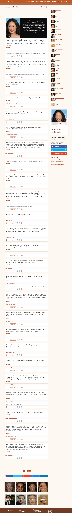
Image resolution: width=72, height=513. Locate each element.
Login (62, 1)
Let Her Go (8, 283)
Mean (9, 455)
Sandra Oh (8, 47)
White (7, 237)
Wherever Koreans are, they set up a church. (19, 214)
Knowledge (57, 164)
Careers (12, 321)
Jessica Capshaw (58, 68)
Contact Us (50, 510)
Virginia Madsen (58, 93)
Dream (61, 163)
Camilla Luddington (59, 88)
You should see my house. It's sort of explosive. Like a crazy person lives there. (25, 361)
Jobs (6, 153)
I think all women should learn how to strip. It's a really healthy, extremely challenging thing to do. (24, 127)
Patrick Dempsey (58, 29)
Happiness (62, 164)
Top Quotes (54, 1)
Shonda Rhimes (58, 59)
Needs (12, 337)
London (10, 352)
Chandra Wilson (58, 19)
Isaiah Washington (59, 49)
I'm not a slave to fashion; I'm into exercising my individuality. (23, 98)
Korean (10, 220)
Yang (13, 50)
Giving (12, 72)
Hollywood (8, 89)
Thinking (7, 134)
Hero (7, 72)
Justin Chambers (58, 15)
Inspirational (53, 159)
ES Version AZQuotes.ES (38, 511)
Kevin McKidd (58, 34)
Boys (6, 321)
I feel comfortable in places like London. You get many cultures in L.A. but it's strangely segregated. (26, 345)
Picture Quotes (47, 1)
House (9, 367)
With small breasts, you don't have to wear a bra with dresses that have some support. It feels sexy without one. (25, 246)
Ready (11, 283)
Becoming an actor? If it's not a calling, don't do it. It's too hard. (24, 161)
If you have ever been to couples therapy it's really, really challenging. (26, 412)
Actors (14, 89)
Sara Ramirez (58, 24)
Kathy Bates (57, 83)
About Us (50, 509)
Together (10, 401)
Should (12, 367)
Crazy (7, 367)
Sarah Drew (57, 73)
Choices (10, 50)
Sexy (6, 252)
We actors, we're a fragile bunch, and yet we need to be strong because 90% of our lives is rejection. (24, 112)
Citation (59, 129)
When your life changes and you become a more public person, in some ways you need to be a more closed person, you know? (25, 330)
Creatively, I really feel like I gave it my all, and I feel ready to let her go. (25, 276)
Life (56, 161)
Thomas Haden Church (59, 98)
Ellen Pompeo (58, 10)
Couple (7, 418)
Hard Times (8, 436)
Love (58, 159)
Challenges (11, 134)
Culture (7, 352)
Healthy (15, 134)
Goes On (13, 203)
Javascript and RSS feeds (38, 509)
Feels (14, 283)
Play (15, 384)
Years (9, 321)
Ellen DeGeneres (58, 103)
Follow (59, 123)
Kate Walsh (57, 63)
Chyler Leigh (57, 78)
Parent (7, 203)
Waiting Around (9, 384)
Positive (65, 163)
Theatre (14, 436)
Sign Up (65, 1)
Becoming (13, 166)
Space (9, 153)
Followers (59, 132)
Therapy (15, 418)
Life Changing (8, 337)
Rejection (10, 119)
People (9, 72)
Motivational (60, 161)
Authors (28, 1)
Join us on (59, 146)
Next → (29, 471)
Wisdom (52, 163)
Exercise (10, 103)
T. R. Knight (57, 54)
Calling (7, 166)
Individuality (15, 103)
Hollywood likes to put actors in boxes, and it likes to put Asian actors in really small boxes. (26, 83)
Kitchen (7, 401)
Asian (11, 89)
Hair (6, 268)
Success (63, 159)
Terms (49, 511)
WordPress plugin (37, 510)
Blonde (9, 183)
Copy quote (12, 56)
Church (7, 220)
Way (15, 337)
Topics (32, 1)
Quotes (54, 132)
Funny (60, 159)
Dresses (13, 252)
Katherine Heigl (58, 44)
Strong (7, 119)
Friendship (53, 161)
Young (11, 268)
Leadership (57, 163)
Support (9, 252)
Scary (11, 436)
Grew (9, 268)
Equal (14, 401)
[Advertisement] (27, 12)
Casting (13, 237)
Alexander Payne (58, 39)
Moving (7, 50)
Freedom (53, 164)
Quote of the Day (39, 1)
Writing (7, 304)
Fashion (7, 103)
